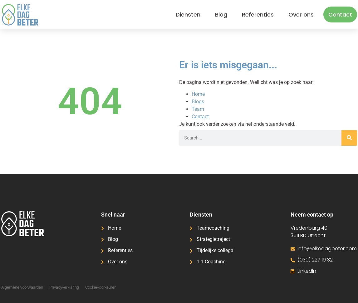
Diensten (188, 14)
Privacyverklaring (64, 287)
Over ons (301, 14)
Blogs (198, 102)
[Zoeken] (349, 138)
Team (198, 109)
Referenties (258, 14)
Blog (221, 14)
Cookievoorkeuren (100, 287)
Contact (340, 14)
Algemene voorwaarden (22, 287)
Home (198, 94)
